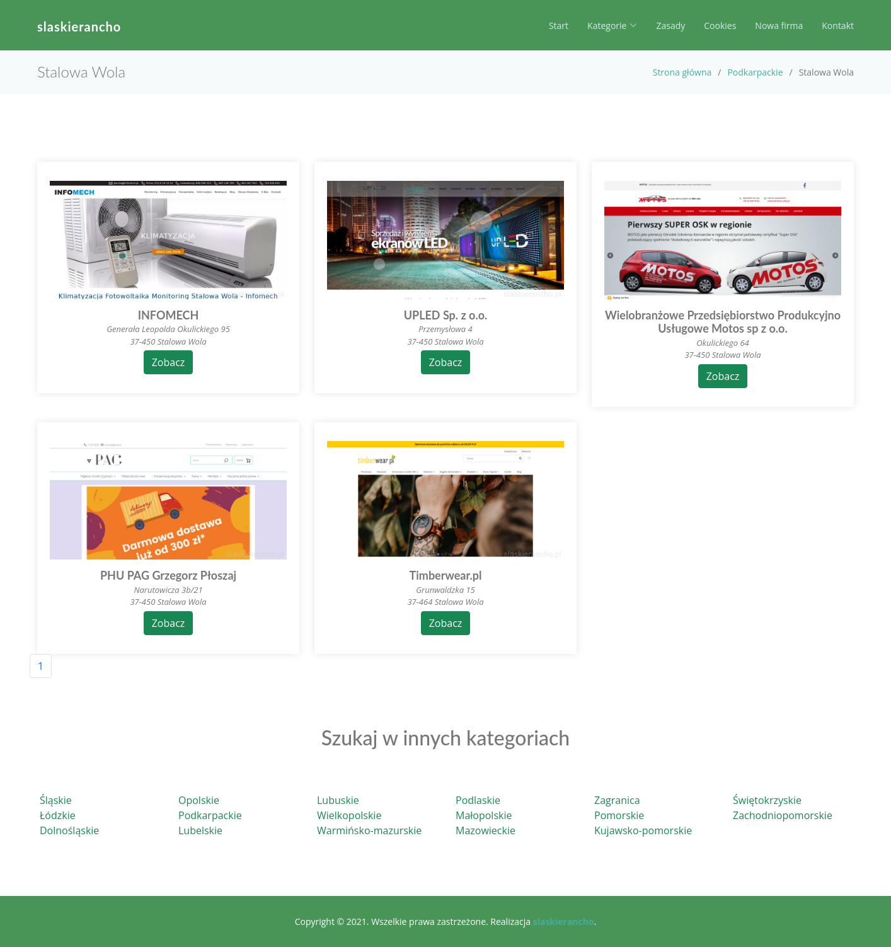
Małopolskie (484, 815)
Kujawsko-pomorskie (643, 830)
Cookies (720, 26)
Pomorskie (619, 815)
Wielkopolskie (349, 815)
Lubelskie (200, 830)
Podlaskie (478, 800)
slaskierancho (79, 26)
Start (558, 26)
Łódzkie (58, 815)
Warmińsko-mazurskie (369, 830)
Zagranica (617, 800)
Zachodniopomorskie (782, 815)
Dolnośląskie (69, 830)
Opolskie (198, 800)
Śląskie (56, 800)
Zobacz (168, 362)
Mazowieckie (485, 830)
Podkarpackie (755, 72)
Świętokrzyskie (767, 800)
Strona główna (682, 72)
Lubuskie (338, 800)
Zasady (670, 26)
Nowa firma (779, 26)
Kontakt (838, 26)
